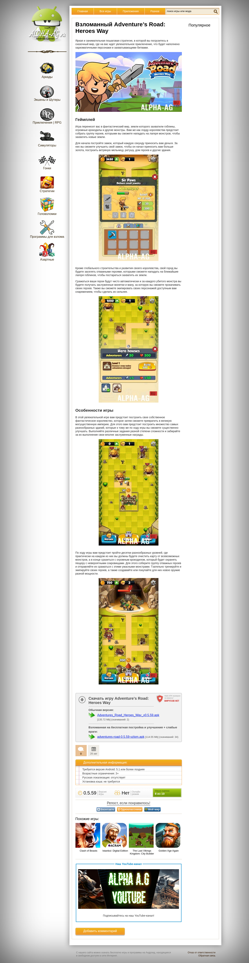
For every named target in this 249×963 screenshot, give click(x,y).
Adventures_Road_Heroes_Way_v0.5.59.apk (128, 715)
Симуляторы (47, 137)
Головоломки (47, 206)
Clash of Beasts (88, 850)
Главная (83, 11)
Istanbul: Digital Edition (115, 850)
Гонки (47, 160)
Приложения (131, 11)
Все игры (105, 11)
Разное (155, 11)
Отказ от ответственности (201, 952)
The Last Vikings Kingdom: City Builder (142, 852)
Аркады (47, 69)
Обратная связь (206, 955)
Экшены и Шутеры (47, 92)
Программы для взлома (47, 229)
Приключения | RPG (47, 114)
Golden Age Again (168, 850)
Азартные (47, 251)
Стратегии (47, 183)
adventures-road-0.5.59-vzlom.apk (121, 736)
